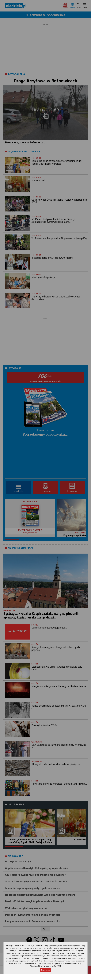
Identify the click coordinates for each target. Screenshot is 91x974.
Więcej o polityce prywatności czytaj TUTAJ (45, 966)
